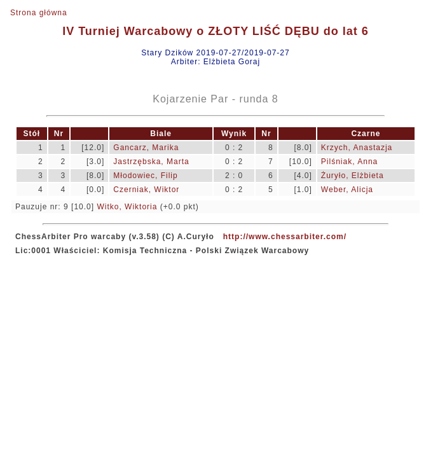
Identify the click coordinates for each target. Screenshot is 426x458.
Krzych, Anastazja (356, 147)
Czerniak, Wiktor (146, 189)
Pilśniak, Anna (349, 161)
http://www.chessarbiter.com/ (285, 236)
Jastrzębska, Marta (151, 161)
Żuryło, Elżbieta (352, 175)
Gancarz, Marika (146, 147)
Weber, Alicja (347, 189)
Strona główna (38, 12)
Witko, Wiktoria (127, 206)
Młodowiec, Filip (145, 175)
